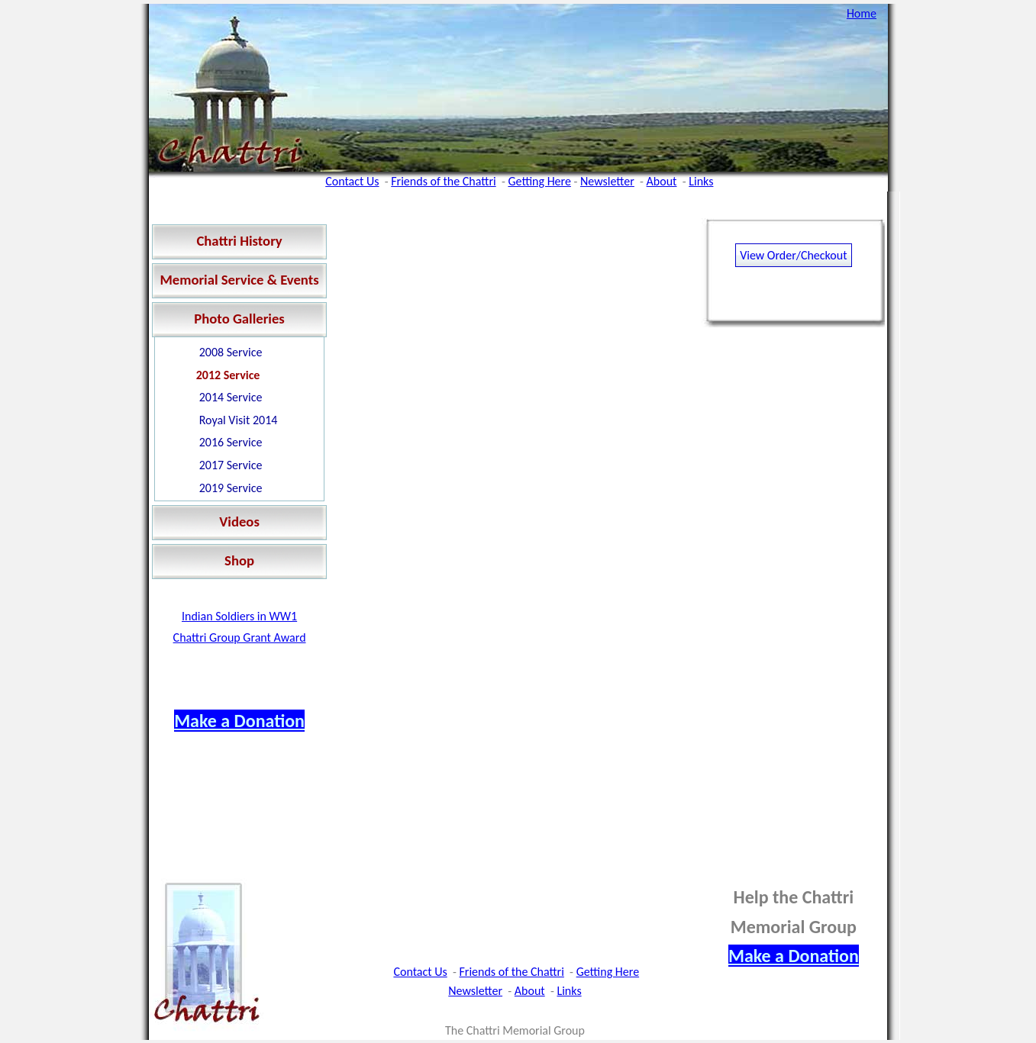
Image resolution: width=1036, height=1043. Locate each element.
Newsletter (607, 181)
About (662, 181)
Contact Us (352, 181)
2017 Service (231, 465)
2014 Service (231, 397)
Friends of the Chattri (443, 181)
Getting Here (539, 181)
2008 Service (231, 352)
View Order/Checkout (793, 255)
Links (701, 181)
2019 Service (231, 488)
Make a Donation (239, 721)
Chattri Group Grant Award (239, 637)
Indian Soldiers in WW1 (239, 616)
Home (861, 13)
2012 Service (228, 375)
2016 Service (231, 442)
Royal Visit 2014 (238, 420)
